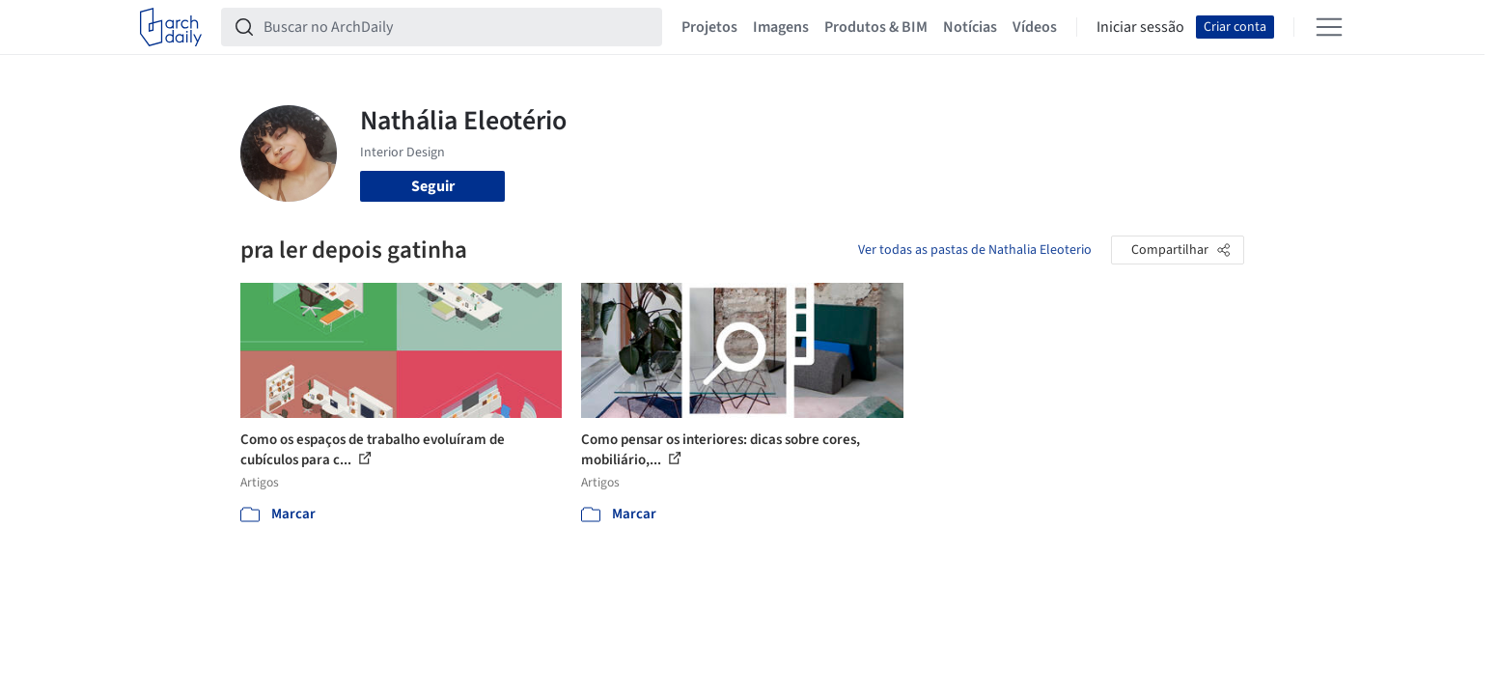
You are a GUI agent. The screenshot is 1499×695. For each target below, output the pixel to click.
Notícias (970, 27)
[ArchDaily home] (171, 27)
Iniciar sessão (1140, 27)
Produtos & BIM (876, 27)
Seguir (433, 186)
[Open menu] (1329, 27)
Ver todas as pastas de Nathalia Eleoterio (975, 250)
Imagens (781, 27)
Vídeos (1035, 27)
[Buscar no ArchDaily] (457, 27)
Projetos (709, 27)
